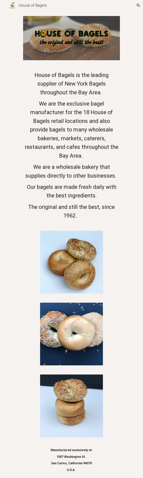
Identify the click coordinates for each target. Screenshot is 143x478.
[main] (71, 145)
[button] (4, 5)
